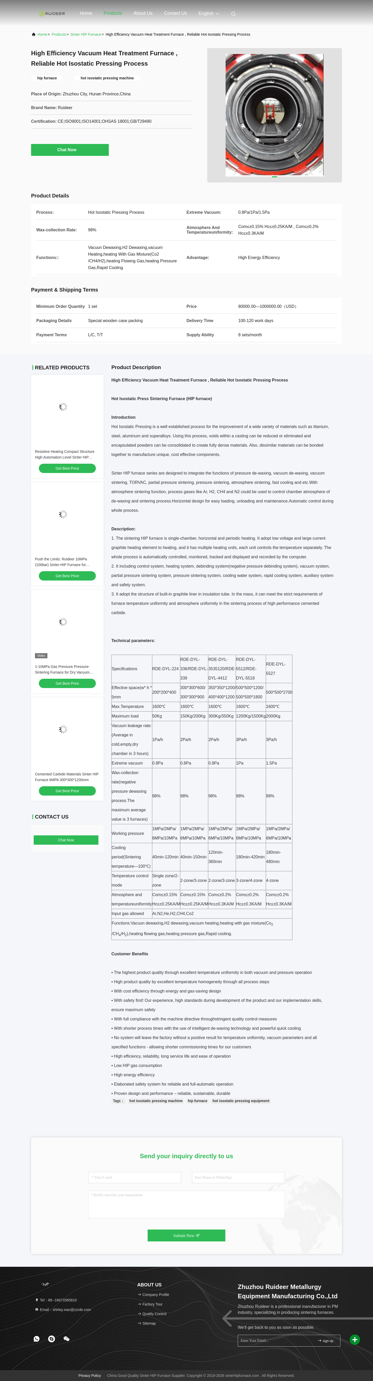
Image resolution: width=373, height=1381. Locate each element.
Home (86, 13)
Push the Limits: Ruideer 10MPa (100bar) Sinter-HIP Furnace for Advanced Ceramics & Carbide (61, 565)
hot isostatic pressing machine (156, 1101)
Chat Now (70, 149)
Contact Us (175, 13)
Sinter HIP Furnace (85, 34)
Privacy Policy (89, 1376)
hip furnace (197, 1101)
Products (113, 13)
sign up (325, 1340)
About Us (143, 13)
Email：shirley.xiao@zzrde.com (63, 1310)
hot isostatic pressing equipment (240, 1101)
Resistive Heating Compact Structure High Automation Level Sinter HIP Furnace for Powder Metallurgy (65, 457)
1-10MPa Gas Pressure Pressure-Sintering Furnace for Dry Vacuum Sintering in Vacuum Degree (62, 672)
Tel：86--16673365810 (56, 1300)
